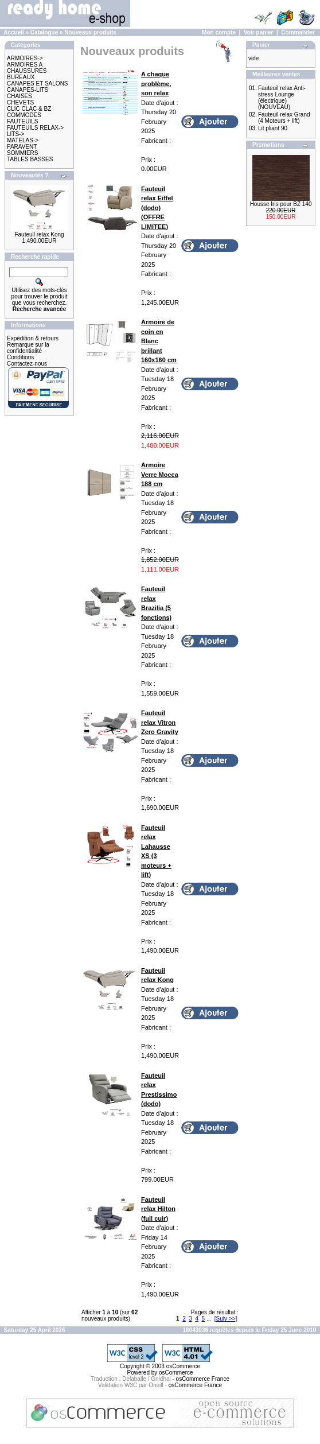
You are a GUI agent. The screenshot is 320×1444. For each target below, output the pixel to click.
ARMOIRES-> (25, 58)
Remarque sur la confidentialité (28, 347)
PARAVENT (22, 146)
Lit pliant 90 (272, 128)
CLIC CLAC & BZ (29, 109)
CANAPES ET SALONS (37, 83)
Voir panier (259, 32)
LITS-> (15, 134)
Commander (297, 32)
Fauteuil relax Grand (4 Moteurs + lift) (284, 117)
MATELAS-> (22, 140)
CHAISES (19, 96)
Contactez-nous (27, 363)
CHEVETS (20, 102)
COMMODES (24, 115)
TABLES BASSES (30, 159)
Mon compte (219, 32)
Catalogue (44, 32)
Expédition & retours (32, 338)
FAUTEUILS (22, 121)
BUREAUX (20, 77)
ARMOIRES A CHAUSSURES (26, 67)
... (208, 1318)
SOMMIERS (22, 153)
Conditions (20, 357)
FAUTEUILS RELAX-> (35, 128)
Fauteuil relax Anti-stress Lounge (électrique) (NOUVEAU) (282, 97)
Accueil (13, 32)
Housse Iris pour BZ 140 (281, 204)
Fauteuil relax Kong (39, 234)
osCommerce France (202, 1379)
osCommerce (183, 1366)
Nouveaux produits (90, 32)
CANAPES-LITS (27, 90)
